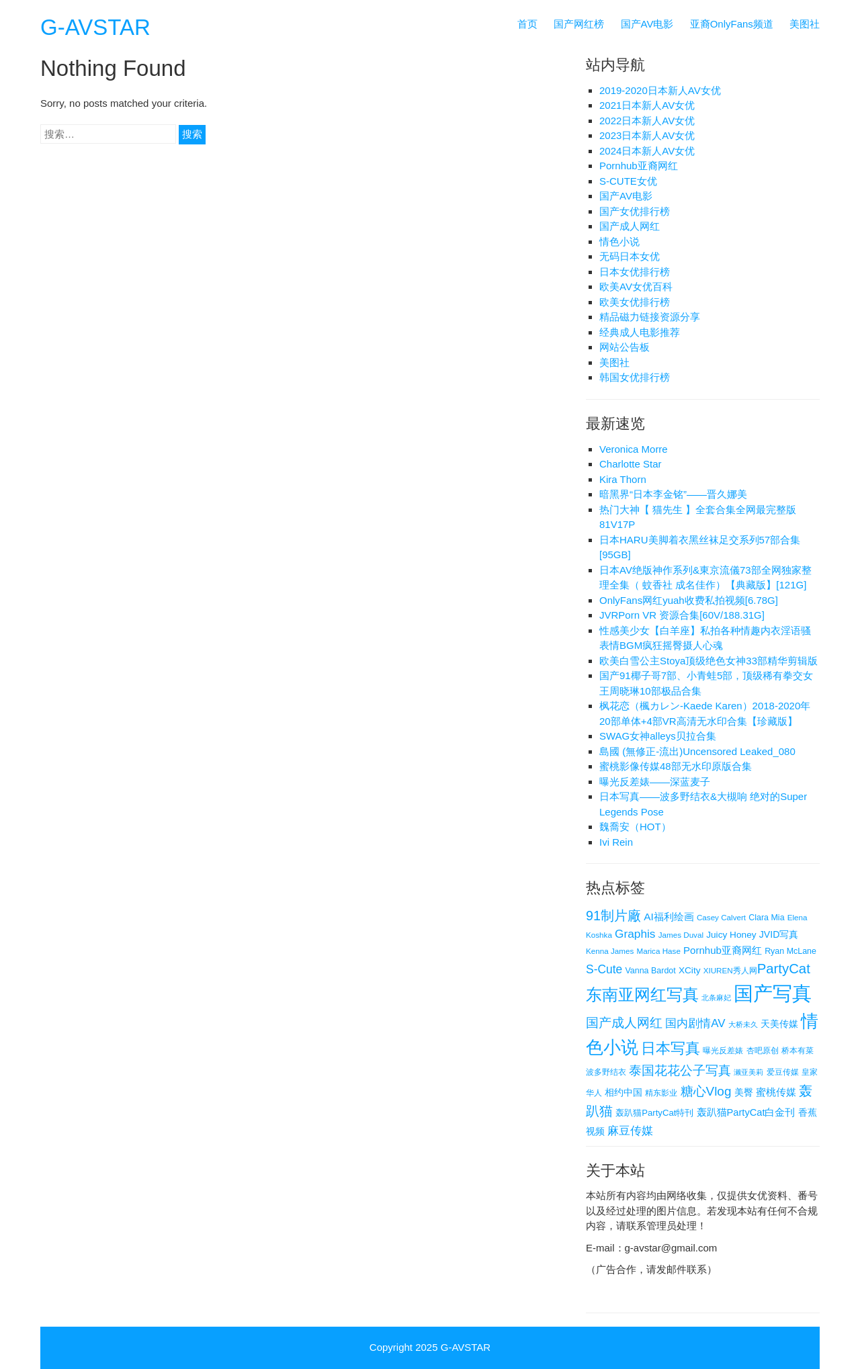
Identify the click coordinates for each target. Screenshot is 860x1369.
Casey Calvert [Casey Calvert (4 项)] (721, 917)
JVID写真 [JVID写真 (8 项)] (779, 934)
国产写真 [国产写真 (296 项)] (773, 993)
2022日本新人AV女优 (647, 120)
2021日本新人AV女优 (647, 105)
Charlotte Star (630, 464)
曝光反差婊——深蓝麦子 (654, 781)
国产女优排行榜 (634, 211)
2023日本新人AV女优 (647, 135)
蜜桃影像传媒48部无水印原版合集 (675, 766)
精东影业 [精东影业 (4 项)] (661, 1092)
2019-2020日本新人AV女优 (660, 90)
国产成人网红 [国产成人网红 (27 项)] (624, 1023)
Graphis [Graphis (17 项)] (635, 933)
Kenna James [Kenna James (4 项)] (610, 950)
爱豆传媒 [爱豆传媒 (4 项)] (783, 1071)
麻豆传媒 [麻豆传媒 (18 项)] (630, 1130)
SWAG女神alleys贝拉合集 (657, 736)
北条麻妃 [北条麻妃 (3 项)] (716, 997)
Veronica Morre (633, 449)
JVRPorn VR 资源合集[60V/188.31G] (682, 615)
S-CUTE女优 (628, 181)
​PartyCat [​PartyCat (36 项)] (783, 968)
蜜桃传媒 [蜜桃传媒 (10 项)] (776, 1092)
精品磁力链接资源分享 (649, 316)
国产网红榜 (579, 24)
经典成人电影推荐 (639, 332)
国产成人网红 (629, 226)
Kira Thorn (622, 479)
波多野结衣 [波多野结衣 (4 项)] (606, 1071)
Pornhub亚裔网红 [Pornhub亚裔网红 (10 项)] (722, 950)
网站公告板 (624, 347)
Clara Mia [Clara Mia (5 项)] (766, 917)
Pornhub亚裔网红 (638, 165)
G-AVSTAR (95, 27)
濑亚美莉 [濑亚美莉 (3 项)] (748, 1072)
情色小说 (619, 241)
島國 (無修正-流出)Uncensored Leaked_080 (697, 751)
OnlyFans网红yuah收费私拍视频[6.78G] (688, 600)
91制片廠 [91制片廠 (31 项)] (613, 915)
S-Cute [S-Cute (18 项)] (604, 969)
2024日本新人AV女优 (647, 151)
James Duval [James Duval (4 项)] (680, 934)
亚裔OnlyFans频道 (731, 24)
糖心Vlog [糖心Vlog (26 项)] (706, 1091)
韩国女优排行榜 (634, 377)
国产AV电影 (647, 24)
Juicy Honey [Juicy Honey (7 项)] (731, 935)
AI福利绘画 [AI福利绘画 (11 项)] (669, 916)
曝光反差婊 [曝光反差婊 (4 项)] (723, 1050)
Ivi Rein (616, 842)
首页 (527, 24)
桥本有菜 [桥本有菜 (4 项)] (797, 1050)
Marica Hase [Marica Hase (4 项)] (658, 950)
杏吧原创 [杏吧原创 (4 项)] (762, 1050)
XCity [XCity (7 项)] (690, 970)
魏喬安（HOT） (635, 826)
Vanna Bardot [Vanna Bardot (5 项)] (650, 970)
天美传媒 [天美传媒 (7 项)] (779, 1024)
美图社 (804, 24)
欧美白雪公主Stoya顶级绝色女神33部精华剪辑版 (708, 660)
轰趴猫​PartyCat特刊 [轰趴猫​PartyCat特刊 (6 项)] (654, 1113)
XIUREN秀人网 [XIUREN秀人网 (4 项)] (730, 970)
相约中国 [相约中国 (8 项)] (623, 1092)
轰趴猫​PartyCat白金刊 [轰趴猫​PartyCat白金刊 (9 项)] (746, 1112)
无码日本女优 (629, 256)
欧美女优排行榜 (634, 302)
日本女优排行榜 (634, 271)
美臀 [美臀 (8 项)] (743, 1092)
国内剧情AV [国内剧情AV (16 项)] (695, 1023)
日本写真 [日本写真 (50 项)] (670, 1048)
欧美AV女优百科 (636, 286)
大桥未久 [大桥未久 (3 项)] (743, 1024)
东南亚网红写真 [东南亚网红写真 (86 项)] (642, 994)
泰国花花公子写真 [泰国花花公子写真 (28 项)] (680, 1070)
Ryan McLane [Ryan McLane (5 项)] (790, 951)
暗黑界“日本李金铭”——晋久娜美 (673, 494)
